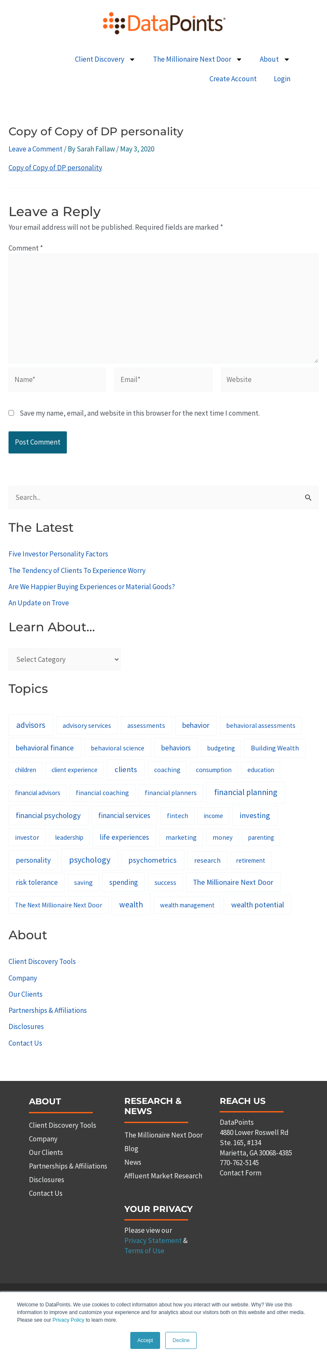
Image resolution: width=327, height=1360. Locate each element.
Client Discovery (105, 59)
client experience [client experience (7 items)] (75, 770)
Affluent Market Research (163, 1175)
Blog (131, 1148)
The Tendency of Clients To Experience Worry (77, 570)
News (132, 1162)
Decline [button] (180, 1340)
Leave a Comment (36, 149)
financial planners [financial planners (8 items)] (171, 793)
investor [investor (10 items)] (27, 837)
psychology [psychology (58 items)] (89, 859)
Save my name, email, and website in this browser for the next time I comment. (140, 413)
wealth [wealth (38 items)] (131, 904)
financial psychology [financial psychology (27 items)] (48, 815)
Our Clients (26, 994)
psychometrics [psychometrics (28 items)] (153, 860)
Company (23, 978)
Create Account (233, 78)
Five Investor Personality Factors (58, 554)
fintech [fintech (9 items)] (177, 815)
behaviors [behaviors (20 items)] (176, 748)
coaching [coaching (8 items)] (167, 770)
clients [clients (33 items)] (126, 769)
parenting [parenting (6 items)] (261, 837)
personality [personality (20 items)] (33, 860)
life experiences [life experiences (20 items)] (124, 837)
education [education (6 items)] (260, 770)
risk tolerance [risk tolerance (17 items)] (37, 882)
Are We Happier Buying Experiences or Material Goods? (92, 586)
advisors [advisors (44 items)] (30, 725)
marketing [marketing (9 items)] (181, 837)
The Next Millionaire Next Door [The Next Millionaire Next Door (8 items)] (58, 905)
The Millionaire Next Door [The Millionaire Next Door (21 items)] (233, 882)
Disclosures (26, 1026)
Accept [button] (145, 1340)
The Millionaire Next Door (198, 59)
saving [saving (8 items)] (83, 882)
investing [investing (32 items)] (255, 815)
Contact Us (25, 1043)
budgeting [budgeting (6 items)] (221, 748)
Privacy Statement (153, 1240)
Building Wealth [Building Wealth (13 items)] (275, 748)
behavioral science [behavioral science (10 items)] (117, 748)
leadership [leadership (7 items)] (69, 837)
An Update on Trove (39, 602)
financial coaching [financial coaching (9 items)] (102, 792)
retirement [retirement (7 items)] (250, 860)
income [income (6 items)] (213, 816)
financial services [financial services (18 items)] (124, 815)
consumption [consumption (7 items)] (214, 770)
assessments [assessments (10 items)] (146, 725)
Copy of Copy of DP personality (55, 167)
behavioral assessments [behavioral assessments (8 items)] (260, 725)
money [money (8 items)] (222, 837)
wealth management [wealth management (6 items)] (187, 905)
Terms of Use (144, 1250)
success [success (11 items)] (165, 882)
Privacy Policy (68, 1320)
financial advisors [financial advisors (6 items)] (37, 793)
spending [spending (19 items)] (123, 882)
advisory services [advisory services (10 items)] (87, 725)
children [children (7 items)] (25, 770)
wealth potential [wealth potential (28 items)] (257, 905)
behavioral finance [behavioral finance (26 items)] (45, 748)
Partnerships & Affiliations (48, 1010)
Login (282, 78)
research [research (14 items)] (207, 860)
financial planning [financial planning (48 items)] (245, 792)
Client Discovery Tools (42, 961)
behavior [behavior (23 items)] (195, 725)
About (275, 59)
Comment (26, 248)
